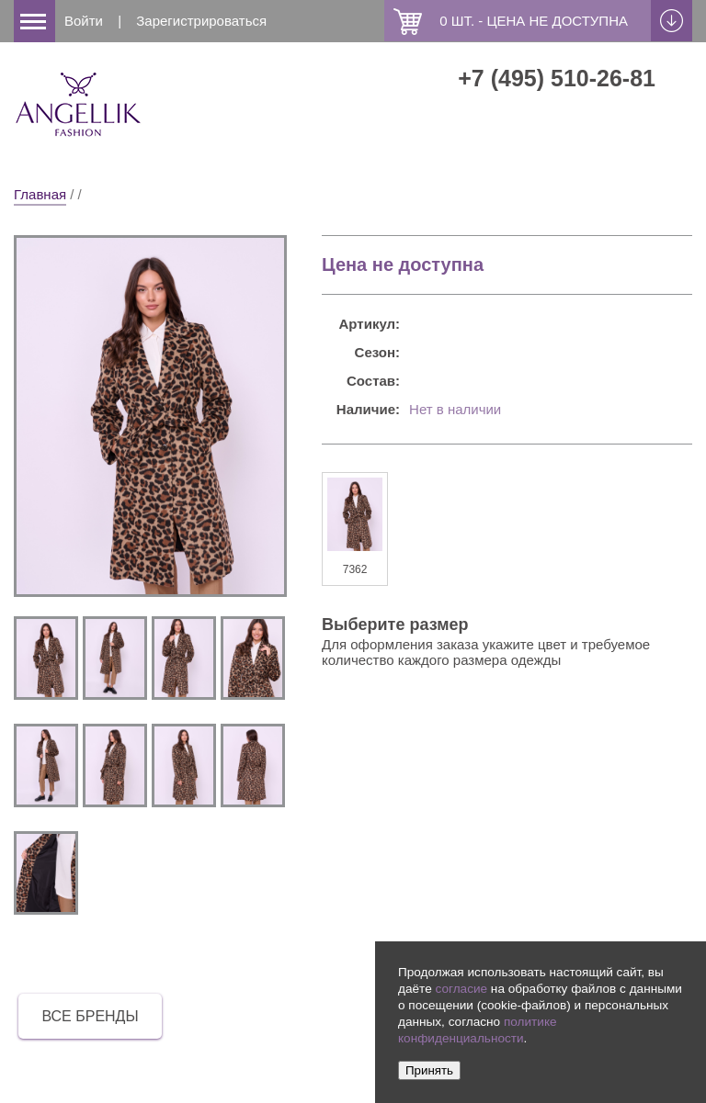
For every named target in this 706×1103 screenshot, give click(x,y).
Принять (429, 1070)
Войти (83, 20)
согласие (461, 989)
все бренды (89, 1016)
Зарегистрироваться (201, 20)
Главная (40, 194)
